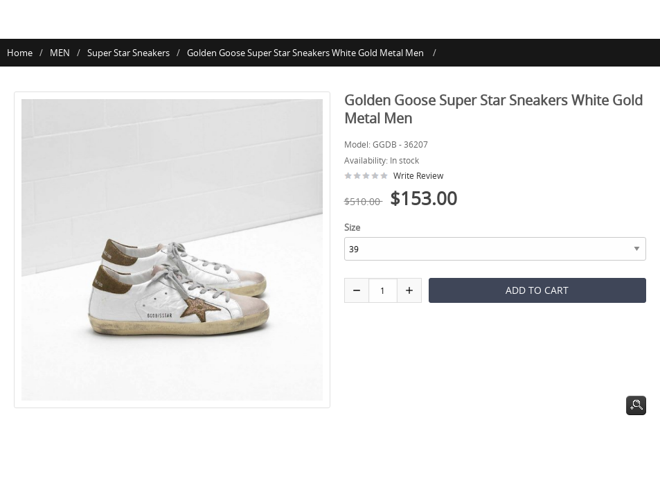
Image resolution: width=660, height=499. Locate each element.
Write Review (418, 175)
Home (20, 52)
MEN (60, 52)
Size (352, 227)
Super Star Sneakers (128, 52)
